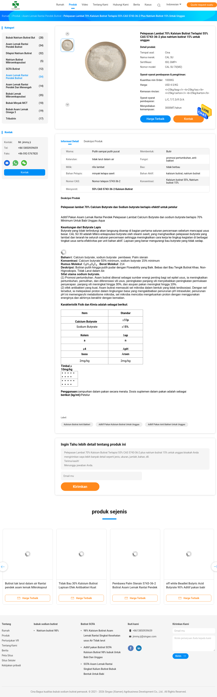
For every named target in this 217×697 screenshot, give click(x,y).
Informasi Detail (70, 141)
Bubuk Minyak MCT (24, 103)
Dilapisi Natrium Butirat (24, 53)
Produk (6, 635)
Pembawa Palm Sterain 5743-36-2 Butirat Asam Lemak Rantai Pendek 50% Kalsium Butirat (134, 587)
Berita (5, 650)
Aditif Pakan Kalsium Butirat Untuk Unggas (119, 424)
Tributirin (24, 118)
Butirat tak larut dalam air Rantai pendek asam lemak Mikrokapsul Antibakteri (26, 587)
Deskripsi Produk (93, 141)
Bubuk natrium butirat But (24, 37)
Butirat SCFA (88, 624)
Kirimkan (80, 486)
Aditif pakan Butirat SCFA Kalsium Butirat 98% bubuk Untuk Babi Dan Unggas (102, 652)
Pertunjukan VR (10, 640)
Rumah (6, 630)
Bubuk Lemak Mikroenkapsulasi (24, 95)
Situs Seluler (8, 660)
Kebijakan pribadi (11, 665)
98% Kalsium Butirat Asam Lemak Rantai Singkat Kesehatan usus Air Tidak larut (102, 635)
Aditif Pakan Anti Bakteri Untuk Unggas (166, 424)
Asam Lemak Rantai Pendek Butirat (24, 45)
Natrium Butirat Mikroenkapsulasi (24, 61)
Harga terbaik (155, 119)
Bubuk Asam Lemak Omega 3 (24, 111)
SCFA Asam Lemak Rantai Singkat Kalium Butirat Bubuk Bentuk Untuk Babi (100, 669)
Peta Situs (7, 655)
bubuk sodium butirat (46, 624)
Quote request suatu (202, 4)
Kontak (25, 172)
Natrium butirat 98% (48, 630)
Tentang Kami (9, 645)
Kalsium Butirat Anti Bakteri (77, 424)
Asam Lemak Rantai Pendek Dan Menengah (24, 86)
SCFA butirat (24, 69)
